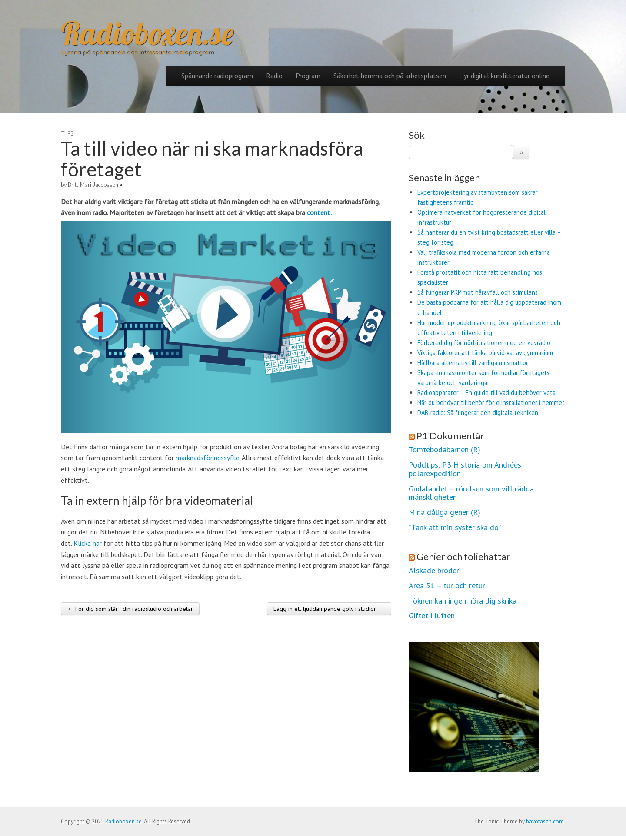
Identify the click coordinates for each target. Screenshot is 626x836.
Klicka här (87, 543)
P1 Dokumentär (450, 435)
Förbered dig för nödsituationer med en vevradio (483, 342)
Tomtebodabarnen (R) (444, 449)
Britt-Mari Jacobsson (93, 184)
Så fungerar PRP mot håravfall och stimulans (477, 292)
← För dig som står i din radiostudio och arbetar (130, 609)
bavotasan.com (545, 821)
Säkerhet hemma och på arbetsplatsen (389, 75)
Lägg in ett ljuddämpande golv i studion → (329, 609)
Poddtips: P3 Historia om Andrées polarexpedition (465, 469)
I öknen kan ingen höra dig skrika (462, 601)
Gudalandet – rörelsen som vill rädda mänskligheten (471, 493)
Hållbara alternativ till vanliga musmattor (472, 362)
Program (308, 75)
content (318, 212)
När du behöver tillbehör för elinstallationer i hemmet (491, 402)
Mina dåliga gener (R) (444, 512)
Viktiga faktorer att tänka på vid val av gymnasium (485, 352)
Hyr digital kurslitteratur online (504, 75)
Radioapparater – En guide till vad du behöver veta (486, 392)
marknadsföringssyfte (208, 457)
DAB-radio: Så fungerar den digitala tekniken (477, 412)
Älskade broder (434, 570)
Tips (67, 133)
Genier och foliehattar (463, 556)
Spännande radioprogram (217, 75)
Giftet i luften (432, 615)
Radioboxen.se (147, 33)
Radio (274, 75)
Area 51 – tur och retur (447, 585)
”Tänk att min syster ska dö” (455, 527)
